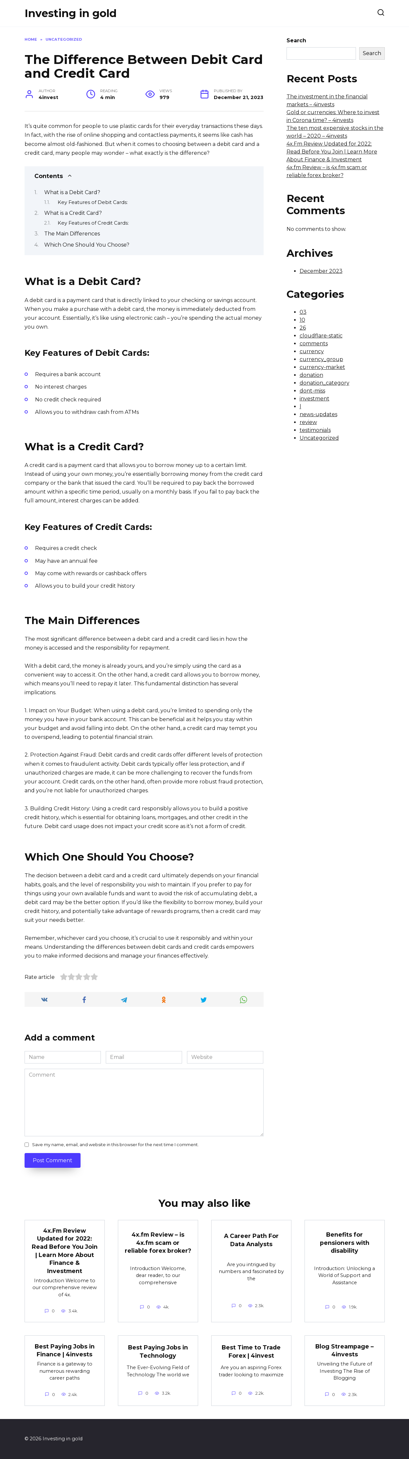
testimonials (315, 430)
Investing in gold (71, 13)
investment (314, 398)
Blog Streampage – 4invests (344, 1350)
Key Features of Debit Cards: (93, 202)
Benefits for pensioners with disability (344, 1242)
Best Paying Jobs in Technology (158, 1351)
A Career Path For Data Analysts (251, 1239)
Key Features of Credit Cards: (93, 223)
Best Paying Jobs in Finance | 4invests (65, 1350)
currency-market (322, 367)
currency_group (321, 359)
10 (302, 320)
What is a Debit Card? (72, 192)
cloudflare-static (321, 336)
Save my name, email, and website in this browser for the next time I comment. (115, 1144)
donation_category (324, 383)
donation (311, 375)
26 (303, 328)
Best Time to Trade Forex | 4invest (251, 1351)
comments (314, 343)
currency (312, 351)
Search (296, 40)
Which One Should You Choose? (86, 245)
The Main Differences (72, 234)
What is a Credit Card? (73, 213)
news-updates (318, 414)
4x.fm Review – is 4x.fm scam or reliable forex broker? (158, 1242)
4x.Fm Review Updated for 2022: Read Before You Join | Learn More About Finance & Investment (332, 152)
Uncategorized (319, 438)
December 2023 (321, 271)
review (308, 422)
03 (303, 312)
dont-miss (312, 391)
